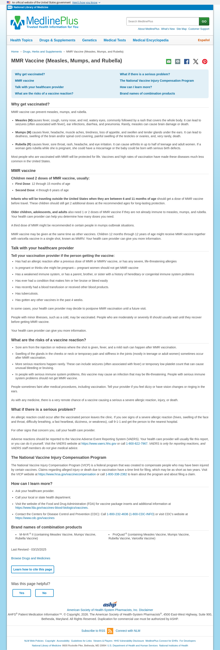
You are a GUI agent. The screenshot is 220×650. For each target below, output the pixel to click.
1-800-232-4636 (117, 514)
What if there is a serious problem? (145, 74)
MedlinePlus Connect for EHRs (161, 640)
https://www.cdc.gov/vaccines (35, 518)
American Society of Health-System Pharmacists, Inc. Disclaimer (110, 610)
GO (204, 21)
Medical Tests (115, 40)
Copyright (50, 640)
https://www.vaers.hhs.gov (98, 443)
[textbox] (163, 21)
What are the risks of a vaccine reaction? (44, 93)
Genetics (89, 40)
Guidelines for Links (81, 640)
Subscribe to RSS (97, 631)
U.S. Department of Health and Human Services (132, 645)
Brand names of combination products (147, 93)
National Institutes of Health (173, 645)
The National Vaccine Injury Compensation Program (157, 80)
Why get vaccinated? (30, 74)
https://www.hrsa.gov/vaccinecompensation (67, 474)
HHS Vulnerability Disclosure (129, 640)
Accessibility (63, 640)
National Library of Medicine (31, 7)
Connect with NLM (128, 630)
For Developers (188, 640)
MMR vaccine (24, 80)
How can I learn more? (136, 87)
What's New (168, 28)
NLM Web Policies (34, 640)
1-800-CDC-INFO (141, 514)
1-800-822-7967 (137, 443)
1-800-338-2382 (116, 474)
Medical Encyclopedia (150, 40)
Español (204, 40)
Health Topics (21, 40)
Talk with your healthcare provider (39, 87)
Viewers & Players (102, 640)
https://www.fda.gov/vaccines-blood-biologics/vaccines (51, 507)
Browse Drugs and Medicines (30, 558)
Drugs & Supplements (57, 40)
